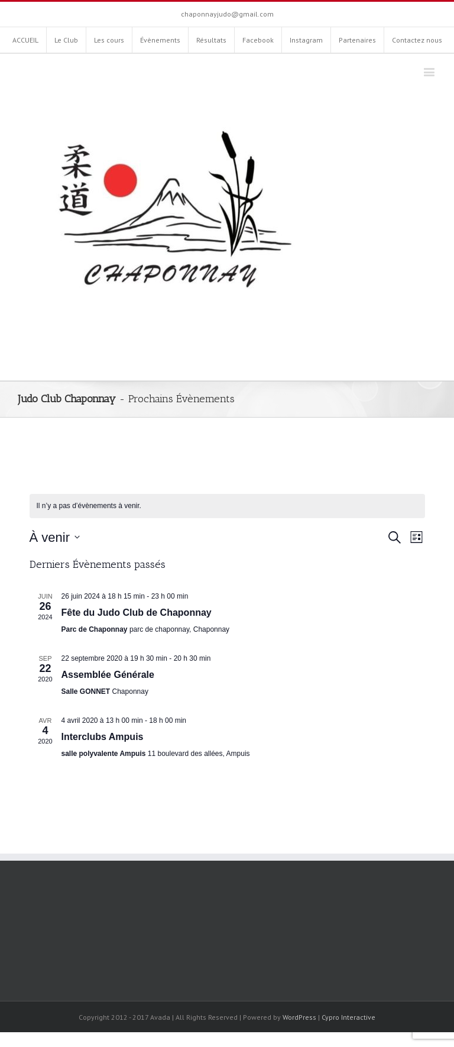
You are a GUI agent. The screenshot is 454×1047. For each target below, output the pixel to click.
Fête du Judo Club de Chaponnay (136, 612)
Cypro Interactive (348, 1017)
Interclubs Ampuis (102, 737)
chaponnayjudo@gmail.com (227, 13)
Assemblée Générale (107, 675)
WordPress (299, 1017)
